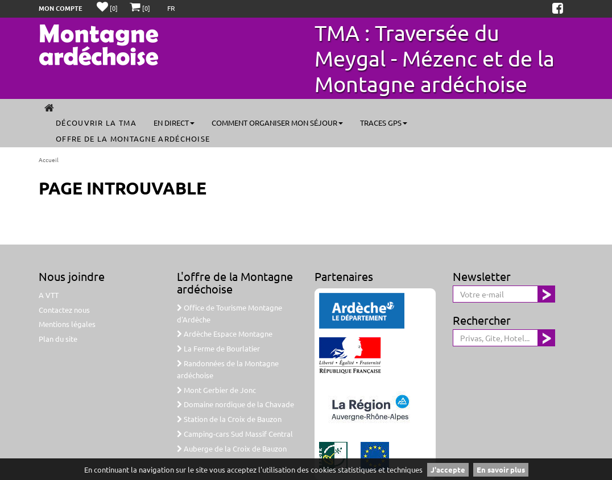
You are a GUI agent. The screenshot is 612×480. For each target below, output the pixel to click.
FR (171, 8)
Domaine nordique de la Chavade (235, 404)
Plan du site (58, 339)
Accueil (49, 159)
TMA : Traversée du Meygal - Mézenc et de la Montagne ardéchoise (435, 58)
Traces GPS (383, 122)
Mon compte (60, 8)
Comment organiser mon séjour (277, 122)
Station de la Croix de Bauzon (229, 419)
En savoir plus (501, 469)
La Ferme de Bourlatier (218, 348)
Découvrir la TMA (96, 122)
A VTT (49, 295)
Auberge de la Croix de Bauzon (232, 448)
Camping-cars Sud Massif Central (235, 433)
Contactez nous (64, 310)
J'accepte (448, 469)
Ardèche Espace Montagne (224, 333)
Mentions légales (67, 324)
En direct (174, 122)
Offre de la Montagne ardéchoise (133, 138)
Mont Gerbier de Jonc (216, 390)
